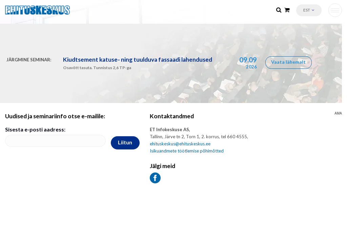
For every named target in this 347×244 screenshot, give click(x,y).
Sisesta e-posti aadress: (35, 129)
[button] (309, 10)
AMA (338, 113)
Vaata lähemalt (288, 62)
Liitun (125, 142)
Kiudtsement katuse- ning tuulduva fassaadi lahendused (137, 59)
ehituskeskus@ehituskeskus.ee (180, 143)
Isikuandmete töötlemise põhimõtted (187, 151)
